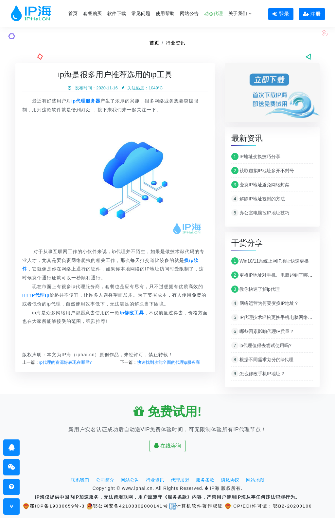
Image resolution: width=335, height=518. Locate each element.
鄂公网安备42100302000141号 (127, 506)
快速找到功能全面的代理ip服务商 (168, 362)
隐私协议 (230, 480)
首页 (73, 13)
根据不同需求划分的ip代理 (262, 359)
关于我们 (240, 13)
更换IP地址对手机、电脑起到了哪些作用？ (278, 275)
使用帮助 (165, 13)
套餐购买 (92, 13)
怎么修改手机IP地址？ (258, 373)
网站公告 (189, 13)
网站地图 (255, 480)
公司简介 (105, 480)
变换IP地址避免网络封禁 (260, 184)
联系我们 (80, 480)
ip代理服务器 (85, 100)
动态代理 (213, 13)
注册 (312, 14)
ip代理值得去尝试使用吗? (261, 345)
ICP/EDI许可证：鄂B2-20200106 (269, 506)
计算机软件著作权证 (197, 506)
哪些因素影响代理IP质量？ (262, 331)
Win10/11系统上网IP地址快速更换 (270, 261)
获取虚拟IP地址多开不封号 (262, 170)
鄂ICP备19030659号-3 (52, 506)
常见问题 (141, 13)
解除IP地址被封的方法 (258, 198)
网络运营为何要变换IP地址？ (265, 303)
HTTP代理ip (36, 295)
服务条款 (205, 480)
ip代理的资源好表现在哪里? (65, 362)
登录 (281, 14)
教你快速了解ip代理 (255, 289)
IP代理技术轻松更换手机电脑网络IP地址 (276, 317)
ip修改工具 (132, 312)
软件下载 (116, 13)
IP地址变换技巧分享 (255, 156)
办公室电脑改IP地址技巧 (260, 212)
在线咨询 (167, 446)
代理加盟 (180, 480)
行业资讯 (175, 43)
